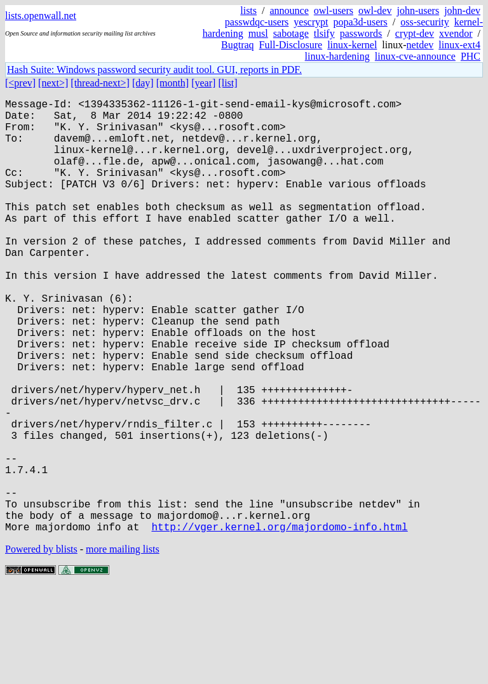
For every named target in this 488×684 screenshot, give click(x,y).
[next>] (53, 82)
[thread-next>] (100, 82)
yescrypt (311, 22)
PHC (470, 56)
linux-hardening (337, 56)
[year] (203, 82)
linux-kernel (352, 44)
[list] (227, 82)
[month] (172, 82)
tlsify (324, 33)
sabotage (291, 33)
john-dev (462, 10)
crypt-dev (414, 33)
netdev (420, 44)
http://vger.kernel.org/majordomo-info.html (279, 623)
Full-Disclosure (291, 44)
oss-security (424, 22)
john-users (417, 10)
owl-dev (374, 10)
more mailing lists (122, 645)
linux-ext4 (459, 44)
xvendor (455, 33)
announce (289, 10)
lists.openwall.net (40, 15)
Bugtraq (237, 44)
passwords (361, 33)
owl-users (333, 10)
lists (248, 10)
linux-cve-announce (415, 56)
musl (258, 33)
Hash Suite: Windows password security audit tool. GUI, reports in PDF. (154, 69)
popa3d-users (360, 22)
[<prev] (20, 82)
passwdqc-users (256, 22)
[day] (143, 82)
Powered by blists (41, 645)
